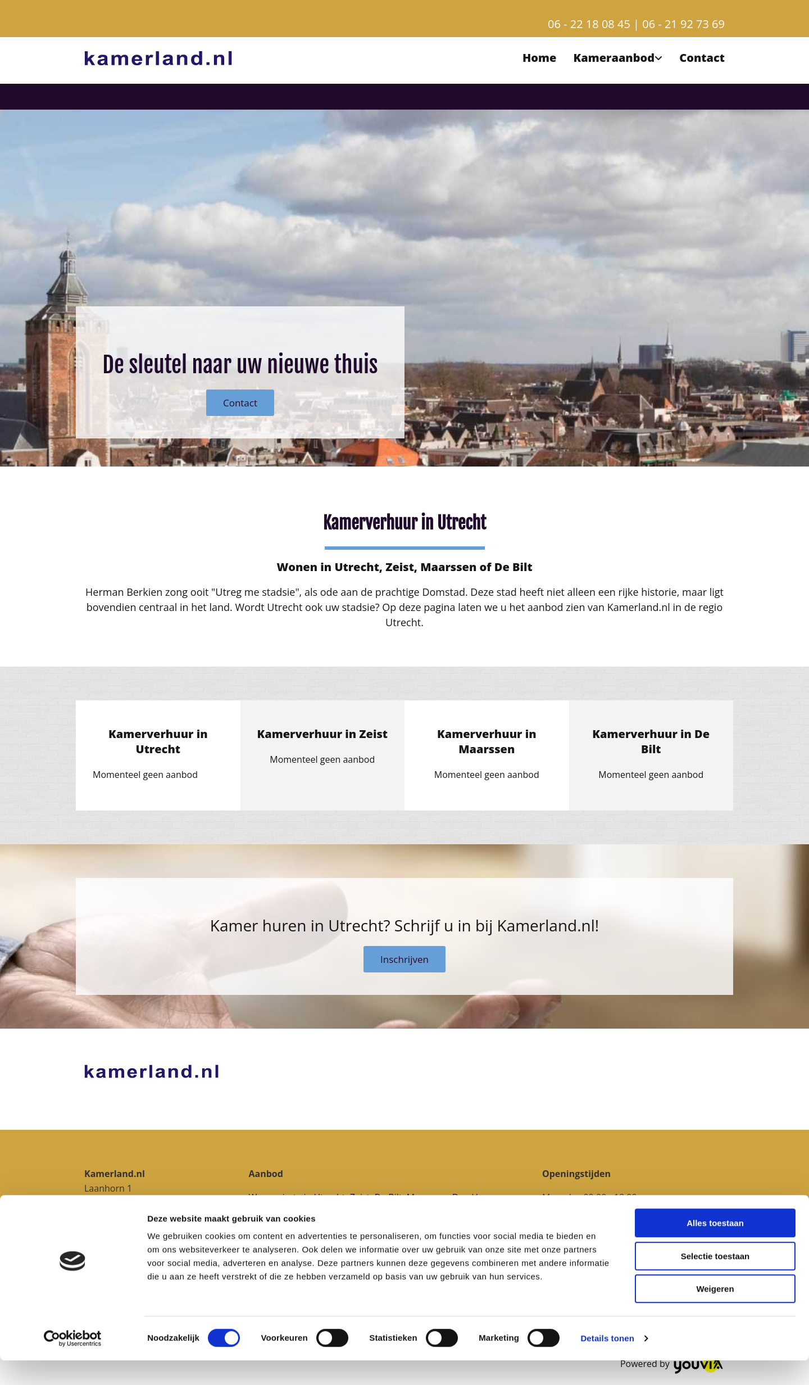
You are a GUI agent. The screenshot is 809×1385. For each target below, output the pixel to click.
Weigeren (715, 1313)
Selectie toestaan (715, 1281)
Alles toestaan (715, 1247)
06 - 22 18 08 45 (589, 23)
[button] (240, 403)
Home (539, 57)
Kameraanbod (614, 57)
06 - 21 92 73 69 (683, 23)
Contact (702, 57)
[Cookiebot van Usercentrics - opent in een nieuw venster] (73, 1363)
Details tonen (607, 1363)
